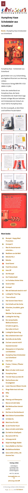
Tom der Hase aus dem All (14, 377)
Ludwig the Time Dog (13, 294)
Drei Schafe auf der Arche (14, 304)
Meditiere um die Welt (13, 253)
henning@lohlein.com (14, 477)
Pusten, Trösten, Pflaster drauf (14, 365)
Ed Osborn (19, 489)
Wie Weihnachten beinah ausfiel (14, 407)
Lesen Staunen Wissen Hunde (16, 386)
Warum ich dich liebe (13, 403)
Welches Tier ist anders (13, 313)
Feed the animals (11, 267)
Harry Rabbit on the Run (14, 446)
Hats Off (8, 270)
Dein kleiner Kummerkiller (15, 416)
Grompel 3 (9, 244)
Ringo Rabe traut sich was (14, 389)
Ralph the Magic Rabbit (13, 443)
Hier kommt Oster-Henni (14, 301)
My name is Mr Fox (12, 436)
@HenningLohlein (14, 481)
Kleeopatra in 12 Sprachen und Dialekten (15, 350)
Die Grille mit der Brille (13, 339)
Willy (7, 393)
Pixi (7, 396)
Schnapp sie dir (11, 439)
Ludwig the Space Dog (13, 332)
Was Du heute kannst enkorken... (13, 248)
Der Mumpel (10, 274)
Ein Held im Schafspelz (13, 432)
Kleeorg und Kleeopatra (14, 399)
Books (3, 31)
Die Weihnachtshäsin (13, 449)
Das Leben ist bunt (12, 329)
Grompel (9, 287)
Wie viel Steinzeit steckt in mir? (16, 291)
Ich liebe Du (10, 419)
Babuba (8, 260)
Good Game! (10, 263)
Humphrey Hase (11, 373)
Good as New (10, 284)
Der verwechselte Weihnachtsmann (12, 321)
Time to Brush (10, 297)
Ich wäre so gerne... (12, 326)
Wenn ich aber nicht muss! (15, 370)
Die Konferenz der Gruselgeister (12, 381)
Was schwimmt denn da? (14, 336)
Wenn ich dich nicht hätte (14, 429)
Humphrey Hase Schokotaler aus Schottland (15, 356)
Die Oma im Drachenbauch (15, 412)
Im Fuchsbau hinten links (14, 280)
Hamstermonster (11, 346)
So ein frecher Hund (12, 426)
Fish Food (9, 361)
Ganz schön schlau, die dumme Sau (13, 454)
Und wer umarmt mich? (14, 342)
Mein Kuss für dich (12, 422)
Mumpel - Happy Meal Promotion (13, 239)
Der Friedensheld (11, 277)
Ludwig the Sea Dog (12, 316)
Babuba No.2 (10, 257)
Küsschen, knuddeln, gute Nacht (15, 308)
